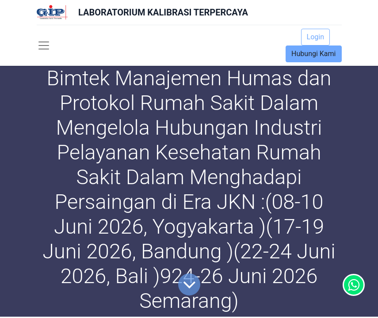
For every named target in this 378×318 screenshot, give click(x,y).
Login (315, 37)
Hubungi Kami (313, 53)
